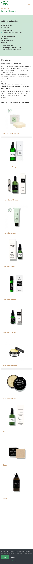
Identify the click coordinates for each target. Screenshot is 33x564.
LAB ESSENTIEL (6, 8)
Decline (13, 557)
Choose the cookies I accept (9, 561)
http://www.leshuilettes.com (12, 50)
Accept (5, 557)
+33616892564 (8, 30)
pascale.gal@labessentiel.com (12, 32)
